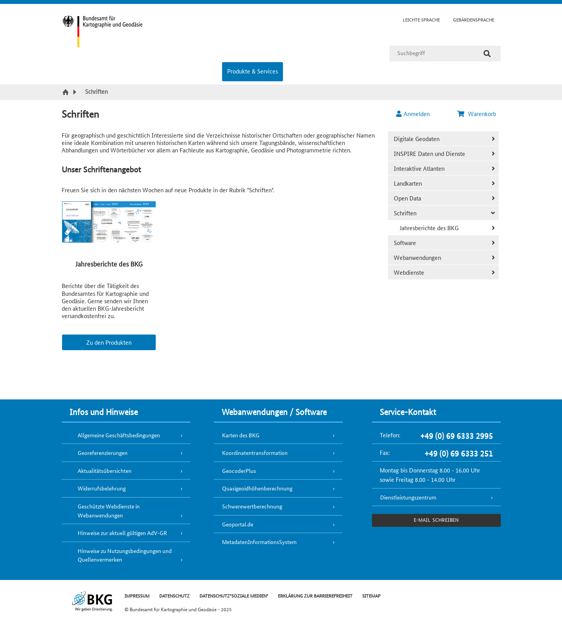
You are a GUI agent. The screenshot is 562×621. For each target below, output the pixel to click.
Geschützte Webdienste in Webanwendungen (109, 510)
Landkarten (408, 183)
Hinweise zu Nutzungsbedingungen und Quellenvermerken (125, 555)
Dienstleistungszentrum (408, 497)
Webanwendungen (417, 257)
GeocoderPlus (239, 470)
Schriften (405, 213)
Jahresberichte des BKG (429, 228)
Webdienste (409, 272)
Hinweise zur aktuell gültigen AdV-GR (122, 533)
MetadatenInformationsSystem (259, 542)
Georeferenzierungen (103, 452)
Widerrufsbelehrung (102, 488)
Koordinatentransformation (255, 452)
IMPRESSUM (136, 595)
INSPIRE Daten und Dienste (429, 153)
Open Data (407, 198)
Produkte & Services (252, 71)
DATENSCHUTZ (174, 595)
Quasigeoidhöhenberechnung (257, 488)
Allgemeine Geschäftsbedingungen (119, 435)
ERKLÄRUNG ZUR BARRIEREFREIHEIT (315, 595)
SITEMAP (371, 595)
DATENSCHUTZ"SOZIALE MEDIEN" (233, 595)
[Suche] (487, 53)
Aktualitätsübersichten (105, 470)
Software (405, 242)
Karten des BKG (241, 435)
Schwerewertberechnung (252, 506)
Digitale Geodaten (416, 138)
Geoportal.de (237, 524)
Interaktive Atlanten (419, 168)
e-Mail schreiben (436, 519)
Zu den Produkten (109, 342)
